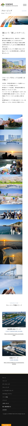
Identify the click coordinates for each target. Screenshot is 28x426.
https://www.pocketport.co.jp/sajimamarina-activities (14, 363)
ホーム (2, 13)
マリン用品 (5, 397)
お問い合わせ (5, 403)
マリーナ (4, 381)
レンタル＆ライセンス (7, 390)
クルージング (5, 387)
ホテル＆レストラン (7, 393)
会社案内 (4, 410)
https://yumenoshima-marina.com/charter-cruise (14, 334)
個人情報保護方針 (6, 406)
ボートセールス (6, 384)
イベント (4, 400)
